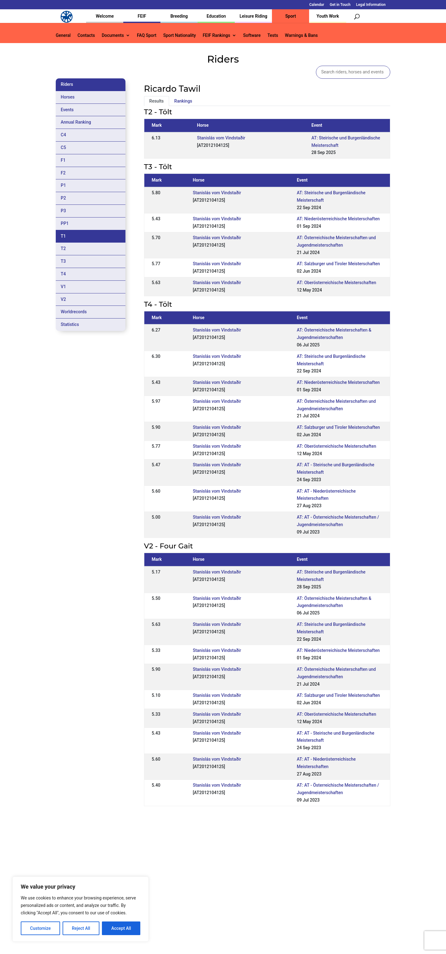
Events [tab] (67, 109)
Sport (290, 16)
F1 (63, 160)
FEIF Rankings (216, 35)
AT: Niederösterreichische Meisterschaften (338, 218)
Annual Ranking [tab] (76, 122)
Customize (40, 928)
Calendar (316, 5)
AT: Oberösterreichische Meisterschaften (336, 282)
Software (251, 35)
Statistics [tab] (70, 324)
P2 (63, 198)
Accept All (121, 928)
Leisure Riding (253, 16)
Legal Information (371, 5)
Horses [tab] (68, 97)
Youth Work (328, 16)
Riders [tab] (67, 84)
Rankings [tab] (183, 101)
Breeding (179, 16)
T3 (63, 261)
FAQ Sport (146, 35)
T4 (63, 273)
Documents (113, 35)
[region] (80, 909)
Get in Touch (340, 5)
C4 (63, 134)
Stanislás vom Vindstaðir (221, 137)
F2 (63, 172)
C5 (63, 147)
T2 (63, 248)
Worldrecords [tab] (74, 311)
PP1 (65, 223)
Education (216, 16)
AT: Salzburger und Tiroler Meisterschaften (338, 263)
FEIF (142, 16)
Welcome (105, 16)
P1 (63, 185)
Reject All (81, 928)
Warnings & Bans (301, 35)
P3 (63, 210)
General (63, 35)
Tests (272, 35)
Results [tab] (156, 101)
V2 (63, 299)
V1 (63, 286)
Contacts (86, 35)
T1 (63, 236)
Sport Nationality (179, 35)
